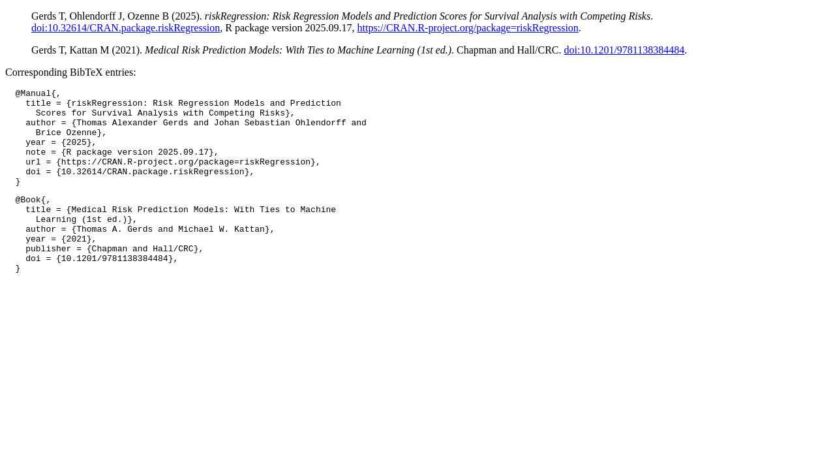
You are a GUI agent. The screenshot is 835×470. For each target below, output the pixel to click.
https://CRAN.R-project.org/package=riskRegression (467, 27)
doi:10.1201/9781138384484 (624, 49)
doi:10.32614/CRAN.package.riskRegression (125, 27)
